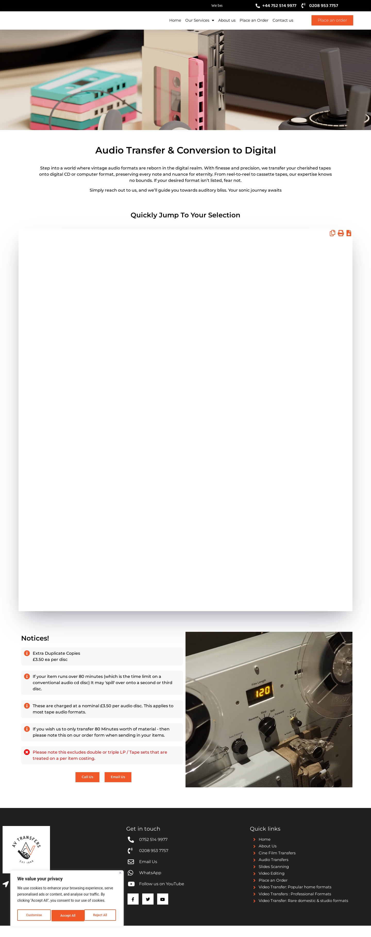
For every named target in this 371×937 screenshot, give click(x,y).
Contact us (283, 25)
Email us (288, 402)
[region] (67, 900)
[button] (332, 244)
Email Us (288, 371)
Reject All (67, 916)
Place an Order (254, 25)
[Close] (120, 875)
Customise (33, 916)
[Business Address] (6, 893)
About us (226, 25)
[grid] (185, 435)
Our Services (199, 25)
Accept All (100, 916)
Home (175, 25)
